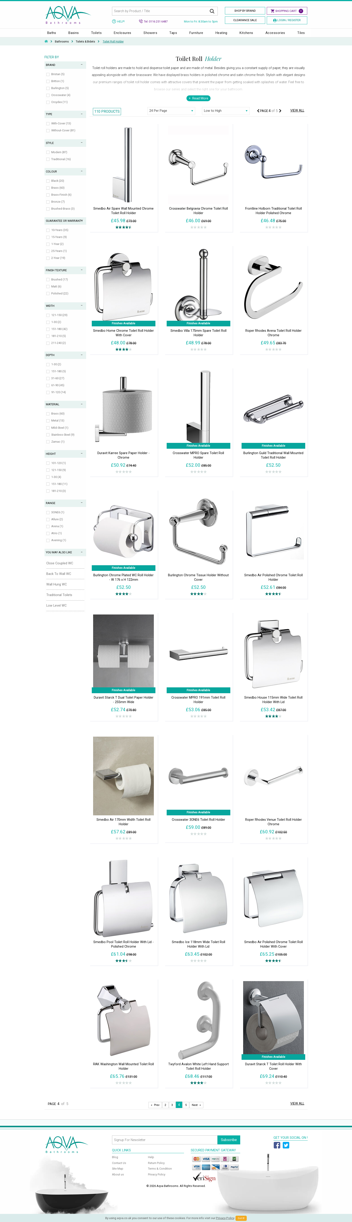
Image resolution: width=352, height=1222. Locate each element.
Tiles (301, 35)
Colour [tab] (51, 176)
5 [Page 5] (186, 1109)
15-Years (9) (59, 241)
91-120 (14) (58, 396)
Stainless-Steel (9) (62, 439)
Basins (73, 35)
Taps (173, 35)
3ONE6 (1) (57, 516)
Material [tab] (52, 408)
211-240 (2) (58, 347)
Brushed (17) (59, 284)
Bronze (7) (58, 206)
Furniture (196, 35)
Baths (51, 35)
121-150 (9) (58, 474)
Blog (115, 1161)
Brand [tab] (50, 69)
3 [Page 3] (172, 1109)
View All (297, 115)
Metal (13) (57, 425)
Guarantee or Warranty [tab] (64, 225)
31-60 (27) (57, 382)
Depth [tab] (50, 359)
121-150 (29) (59, 319)
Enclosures (122, 35)
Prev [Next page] (156, 1109)
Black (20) (57, 185)
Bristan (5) (58, 78)
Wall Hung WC (56, 589)
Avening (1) (58, 544)
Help (151, 1161)
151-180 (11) (59, 488)
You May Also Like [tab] (59, 556)
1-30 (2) (56, 326)
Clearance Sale (245, 20)
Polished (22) (59, 298)
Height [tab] (51, 458)
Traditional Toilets (59, 599)
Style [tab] (50, 147)
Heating (221, 35)
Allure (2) (57, 523)
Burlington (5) (60, 92)
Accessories (275, 35)
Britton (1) (57, 85)
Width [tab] (50, 310)
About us (118, 1179)
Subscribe (229, 1144)
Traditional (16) (61, 163)
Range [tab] (50, 507)
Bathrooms (62, 46)
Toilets (96, 35)
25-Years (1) (59, 255)
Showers (150, 35)
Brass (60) (58, 192)
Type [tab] (49, 118)
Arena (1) (57, 530)
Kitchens (246, 35)
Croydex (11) (59, 106)
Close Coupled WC (59, 568)
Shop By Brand (245, 10)
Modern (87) (59, 156)
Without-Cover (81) (63, 135)
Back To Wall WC (58, 578)
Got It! (241, 1218)
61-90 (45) (57, 389)
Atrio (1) (56, 537)
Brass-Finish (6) (61, 199)
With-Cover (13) (61, 128)
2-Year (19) (58, 262)
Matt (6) (56, 291)
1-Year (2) (57, 248)
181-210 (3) (58, 495)
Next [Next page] (195, 1109)
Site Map (117, 1173)
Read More (200, 103)
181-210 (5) (58, 340)
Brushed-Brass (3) (63, 213)
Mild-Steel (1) (59, 432)
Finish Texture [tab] (56, 274)
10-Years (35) (59, 234)
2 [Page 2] (165, 1109)
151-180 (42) (59, 333)
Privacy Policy (156, 1179)
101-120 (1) (58, 467)
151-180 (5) (58, 375)
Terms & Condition (160, 1173)
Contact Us (119, 1167)
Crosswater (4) (60, 99)
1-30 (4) (56, 481)
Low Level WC (56, 610)
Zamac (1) (58, 446)
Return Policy (156, 1167)
